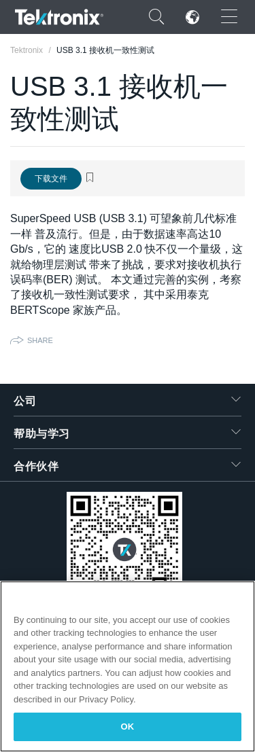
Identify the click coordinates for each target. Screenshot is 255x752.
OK (128, 726)
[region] (127, 666)
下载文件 (51, 178)
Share (40, 340)
